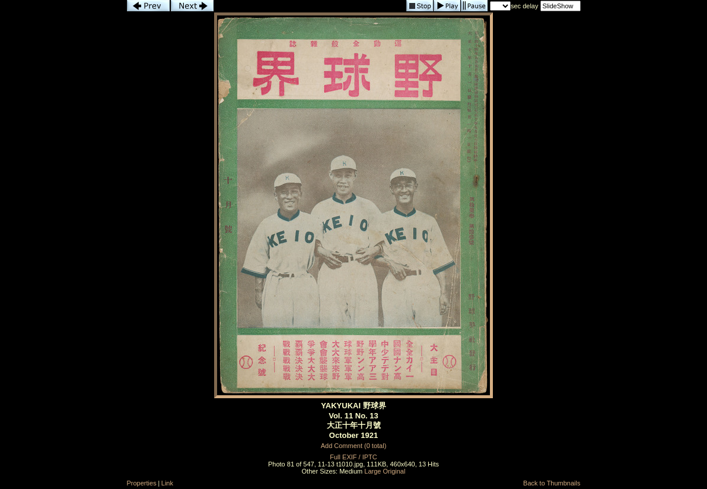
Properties (142, 483)
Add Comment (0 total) (354, 445)
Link (167, 483)
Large (372, 471)
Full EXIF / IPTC (353, 457)
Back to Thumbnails (551, 483)
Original (394, 471)
